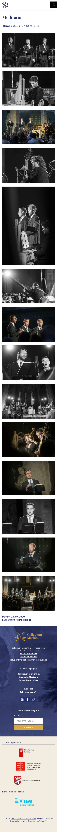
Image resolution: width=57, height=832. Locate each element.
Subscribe (28, 727)
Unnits (24, 821)
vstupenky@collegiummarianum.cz (28, 660)
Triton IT (43, 821)
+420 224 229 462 (28, 657)
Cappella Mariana (28, 677)
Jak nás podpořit (28, 692)
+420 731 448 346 (28, 653)
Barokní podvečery (28, 680)
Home (6, 26)
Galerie (17, 26)
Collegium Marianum (28, 674)
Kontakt (28, 689)
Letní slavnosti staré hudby (23, 818)
